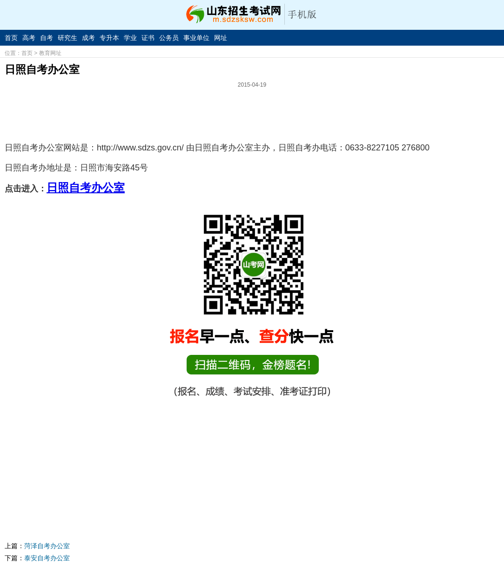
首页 (11, 37)
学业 (130, 37)
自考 (46, 37)
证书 (148, 37)
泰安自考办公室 (47, 558)
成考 (88, 37)
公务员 (169, 37)
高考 (28, 37)
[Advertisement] (252, 111)
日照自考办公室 (86, 187)
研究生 (67, 37)
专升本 (109, 37)
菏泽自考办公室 (47, 546)
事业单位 (196, 37)
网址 (220, 37)
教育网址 (50, 53)
